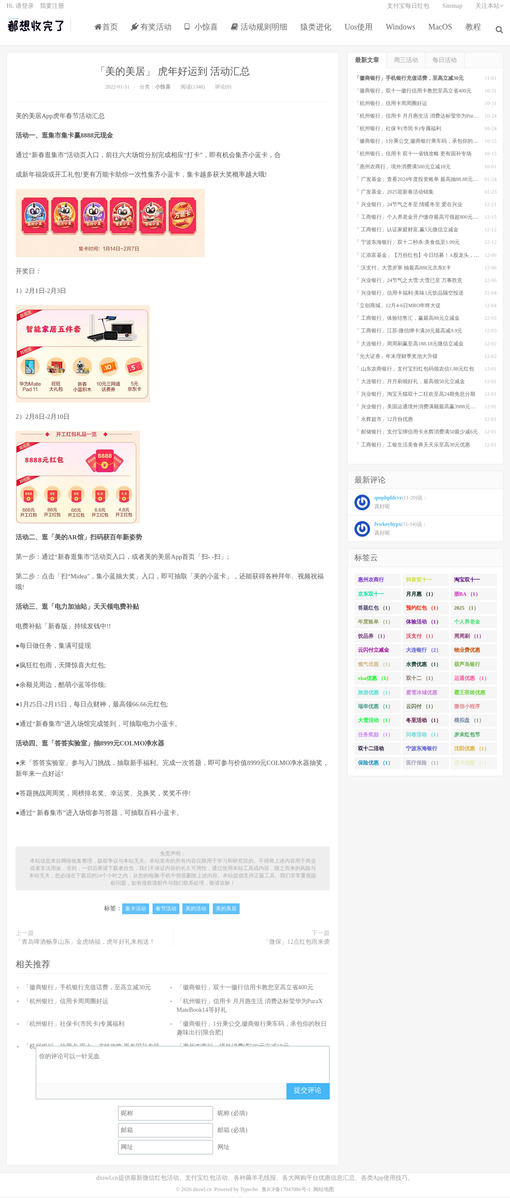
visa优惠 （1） (374, 680)
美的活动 (195, 911)
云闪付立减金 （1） (373, 653)
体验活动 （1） (423, 624)
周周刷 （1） (469, 638)
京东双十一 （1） (371, 597)
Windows (402, 32)
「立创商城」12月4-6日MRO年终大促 (397, 307)
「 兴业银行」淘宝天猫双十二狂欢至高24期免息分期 (414, 396)
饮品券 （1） (373, 638)
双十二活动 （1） (371, 752)
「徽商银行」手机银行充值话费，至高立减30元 (87, 989)
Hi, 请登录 (20, 11)
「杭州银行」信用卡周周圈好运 (65, 1003)
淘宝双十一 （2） (467, 583)
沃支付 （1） (421, 638)
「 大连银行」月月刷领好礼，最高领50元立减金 (409, 383)
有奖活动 (153, 32)
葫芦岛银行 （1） (467, 668)
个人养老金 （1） (467, 625)
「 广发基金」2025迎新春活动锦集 (394, 193)
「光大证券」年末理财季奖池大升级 (396, 358)
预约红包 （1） (423, 610)
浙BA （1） (467, 596)
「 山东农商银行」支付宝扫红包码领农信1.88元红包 (414, 371)
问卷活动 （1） (423, 736)
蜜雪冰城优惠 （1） (421, 696)
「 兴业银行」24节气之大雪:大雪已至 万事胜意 (408, 282)
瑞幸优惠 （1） (375, 708)
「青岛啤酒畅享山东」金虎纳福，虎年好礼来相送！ (85, 943)
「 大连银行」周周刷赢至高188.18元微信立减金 (409, 345)
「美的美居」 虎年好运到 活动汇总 (172, 72)
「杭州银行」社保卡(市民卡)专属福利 (73, 1025)
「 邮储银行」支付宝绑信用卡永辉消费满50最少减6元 (416, 434)
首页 (108, 32)
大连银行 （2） (423, 652)
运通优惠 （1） (471, 680)
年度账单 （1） (375, 624)
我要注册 (52, 11)
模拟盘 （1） (469, 722)
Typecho (249, 1191)
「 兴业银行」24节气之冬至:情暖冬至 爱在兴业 (408, 206)
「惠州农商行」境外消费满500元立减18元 (402, 168)
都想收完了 (36, 31)
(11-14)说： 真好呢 (390, 531)
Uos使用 (361, 32)
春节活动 (166, 911)
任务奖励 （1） (375, 736)
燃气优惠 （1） (375, 666)
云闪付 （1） (421, 708)
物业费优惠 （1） (467, 653)
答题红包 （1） (375, 610)
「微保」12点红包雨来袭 (296, 943)
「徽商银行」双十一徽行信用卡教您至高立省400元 (245, 989)
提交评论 (308, 1092)
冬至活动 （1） (423, 722)
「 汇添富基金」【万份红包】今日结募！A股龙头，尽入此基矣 (427, 257)
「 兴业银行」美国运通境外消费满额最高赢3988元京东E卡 (421, 408)
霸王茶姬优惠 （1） (469, 696)
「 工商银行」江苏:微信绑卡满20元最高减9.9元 (408, 333)
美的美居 (226, 911)
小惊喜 (203, 32)
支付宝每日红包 (408, 11)
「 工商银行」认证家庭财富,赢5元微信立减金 (406, 231)
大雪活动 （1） (375, 722)
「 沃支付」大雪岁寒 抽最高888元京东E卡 (402, 269)
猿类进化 (318, 32)
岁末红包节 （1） (467, 738)
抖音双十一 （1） (419, 583)
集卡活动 (135, 911)
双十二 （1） (421, 680)
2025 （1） (466, 610)
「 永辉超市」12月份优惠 (383, 421)
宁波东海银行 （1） (421, 752)
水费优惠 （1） (423, 666)
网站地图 (323, 1191)
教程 (475, 32)
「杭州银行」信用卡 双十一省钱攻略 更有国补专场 (412, 156)
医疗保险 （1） (423, 764)
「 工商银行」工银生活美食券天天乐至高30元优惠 (412, 446)
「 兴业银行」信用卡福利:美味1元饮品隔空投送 (409, 295)
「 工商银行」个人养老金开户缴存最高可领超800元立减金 (421, 219)
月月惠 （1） (421, 596)
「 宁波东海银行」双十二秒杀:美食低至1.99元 (407, 244)
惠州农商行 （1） (371, 583)
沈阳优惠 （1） (471, 750)
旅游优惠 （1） (375, 694)
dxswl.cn (202, 1191)
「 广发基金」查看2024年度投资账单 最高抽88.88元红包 (418, 181)
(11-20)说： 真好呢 (391, 504)
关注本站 (489, 11)
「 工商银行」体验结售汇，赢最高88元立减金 (407, 320)
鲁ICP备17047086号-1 (286, 1191)
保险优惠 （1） (375, 764)
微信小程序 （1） (467, 710)
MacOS (442, 32)
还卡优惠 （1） (471, 764)
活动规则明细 (261, 32)
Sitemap (452, 11)
